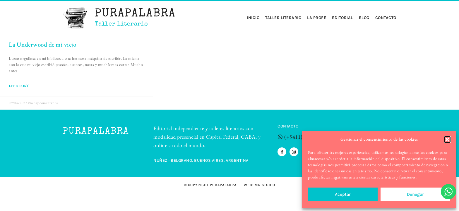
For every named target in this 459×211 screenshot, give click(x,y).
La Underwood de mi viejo (42, 44)
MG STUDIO (265, 185)
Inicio (253, 18)
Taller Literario (283, 18)
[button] (447, 139)
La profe (316, 18)
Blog (364, 18)
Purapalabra (135, 14)
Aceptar (343, 194)
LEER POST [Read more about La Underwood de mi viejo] (19, 86)
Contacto (385, 18)
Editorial (342, 18)
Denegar (415, 194)
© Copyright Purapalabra (210, 185)
